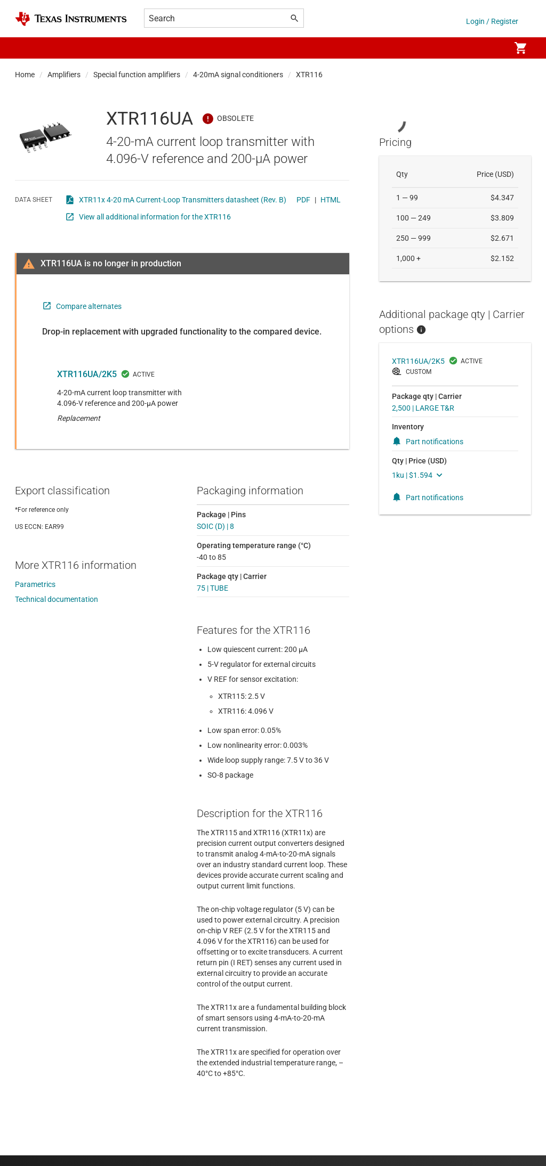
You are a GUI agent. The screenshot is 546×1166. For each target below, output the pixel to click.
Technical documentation (56, 599)
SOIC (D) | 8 (215, 526)
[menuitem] (490, 48)
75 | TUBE (212, 588)
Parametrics (35, 584)
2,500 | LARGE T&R (423, 408)
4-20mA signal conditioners (238, 74)
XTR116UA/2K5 (87, 374)
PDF (303, 199)
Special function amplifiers (136, 74)
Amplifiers (64, 74)
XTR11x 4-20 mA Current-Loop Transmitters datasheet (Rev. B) (182, 199)
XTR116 (309, 74)
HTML (330, 199)
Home (25, 74)
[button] (26, 48)
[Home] (71, 19)
